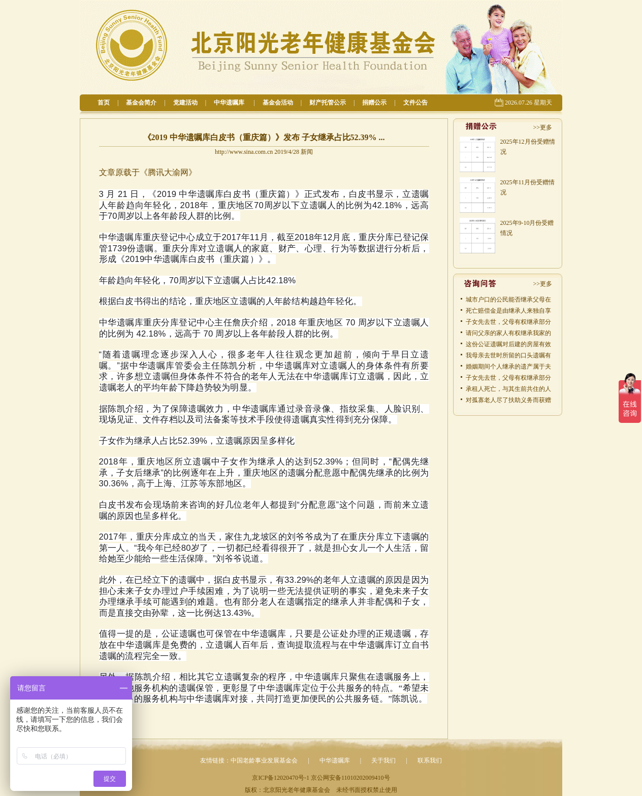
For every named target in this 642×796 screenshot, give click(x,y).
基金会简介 (141, 102)
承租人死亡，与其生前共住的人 (508, 388)
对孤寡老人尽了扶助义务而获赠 (508, 400)
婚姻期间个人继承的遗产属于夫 (508, 366)
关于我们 (383, 760)
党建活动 (185, 102)
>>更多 (542, 127)
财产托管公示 (327, 102)
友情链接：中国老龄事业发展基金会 (249, 760)
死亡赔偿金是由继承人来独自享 (508, 310)
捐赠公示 (374, 102)
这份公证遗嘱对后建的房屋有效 (508, 344)
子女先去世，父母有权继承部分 (508, 321)
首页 (104, 102)
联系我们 (430, 760)
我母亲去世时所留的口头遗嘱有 (508, 355)
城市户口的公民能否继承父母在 (508, 299)
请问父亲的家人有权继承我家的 (508, 333)
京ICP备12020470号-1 (280, 777)
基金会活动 (278, 102)
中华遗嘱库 (230, 102)
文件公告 (415, 102)
